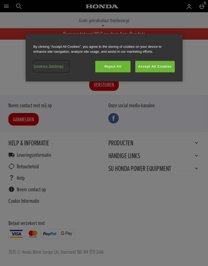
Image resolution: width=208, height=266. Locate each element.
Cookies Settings (48, 66)
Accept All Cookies (155, 66)
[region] (104, 57)
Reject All (112, 66)
